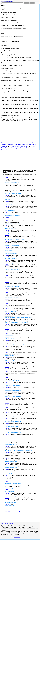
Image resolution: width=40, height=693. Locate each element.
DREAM (7, 177)
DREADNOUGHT (9, 511)
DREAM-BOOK (19, 511)
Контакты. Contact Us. (7, 523)
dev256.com (17, 537)
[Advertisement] (13, 131)
